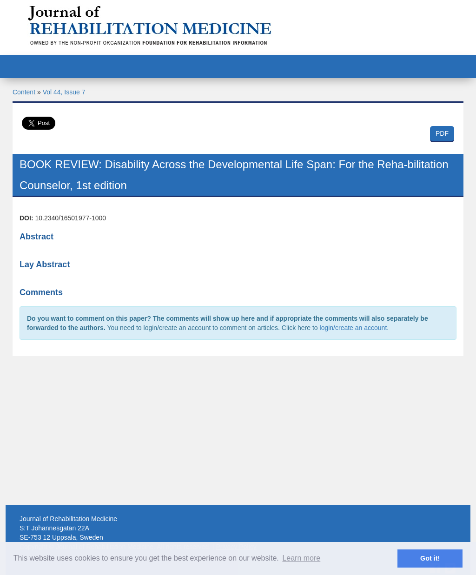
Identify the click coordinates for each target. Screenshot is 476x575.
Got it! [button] (430, 558)
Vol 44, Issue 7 (64, 92)
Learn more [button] (301, 558)
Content (24, 92)
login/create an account (353, 327)
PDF (442, 133)
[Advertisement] (238, 430)
